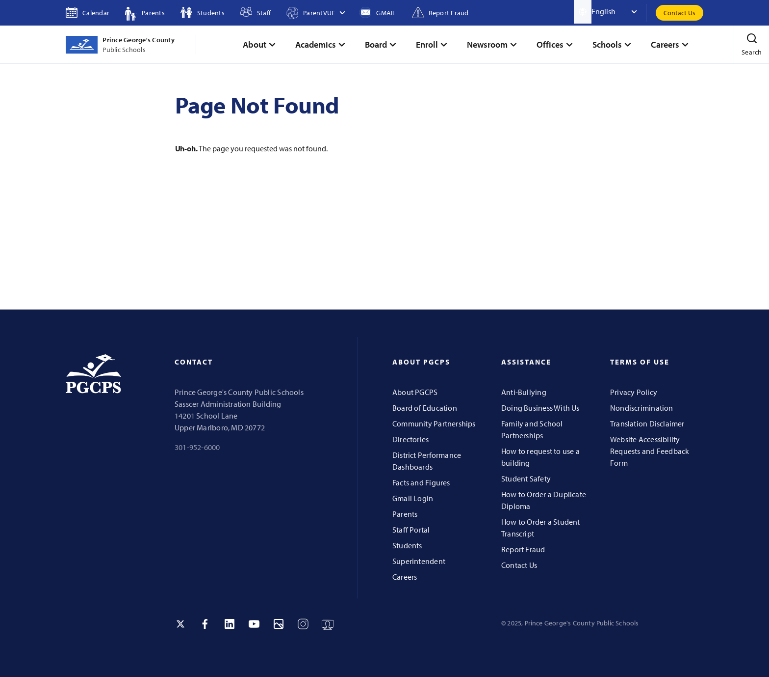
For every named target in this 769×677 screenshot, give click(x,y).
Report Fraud (523, 549)
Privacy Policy (633, 392)
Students (407, 545)
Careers (404, 577)
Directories (410, 439)
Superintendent (418, 561)
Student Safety (526, 478)
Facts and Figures (421, 482)
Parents (404, 514)
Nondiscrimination (641, 408)
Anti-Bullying (523, 392)
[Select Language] (618, 12)
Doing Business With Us (540, 408)
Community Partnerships (434, 423)
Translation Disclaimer (647, 423)
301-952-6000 (197, 447)
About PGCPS (414, 392)
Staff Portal (411, 530)
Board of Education (424, 408)
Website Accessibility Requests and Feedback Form (649, 451)
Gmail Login (412, 498)
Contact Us (679, 12)
